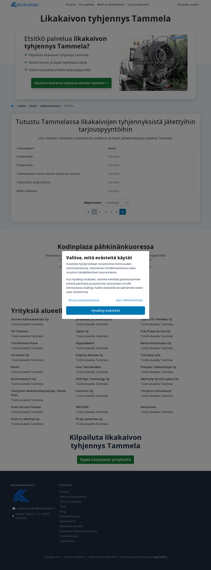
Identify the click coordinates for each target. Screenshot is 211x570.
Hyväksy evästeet (105, 310)
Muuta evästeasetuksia (83, 300)
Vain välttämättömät (129, 300)
